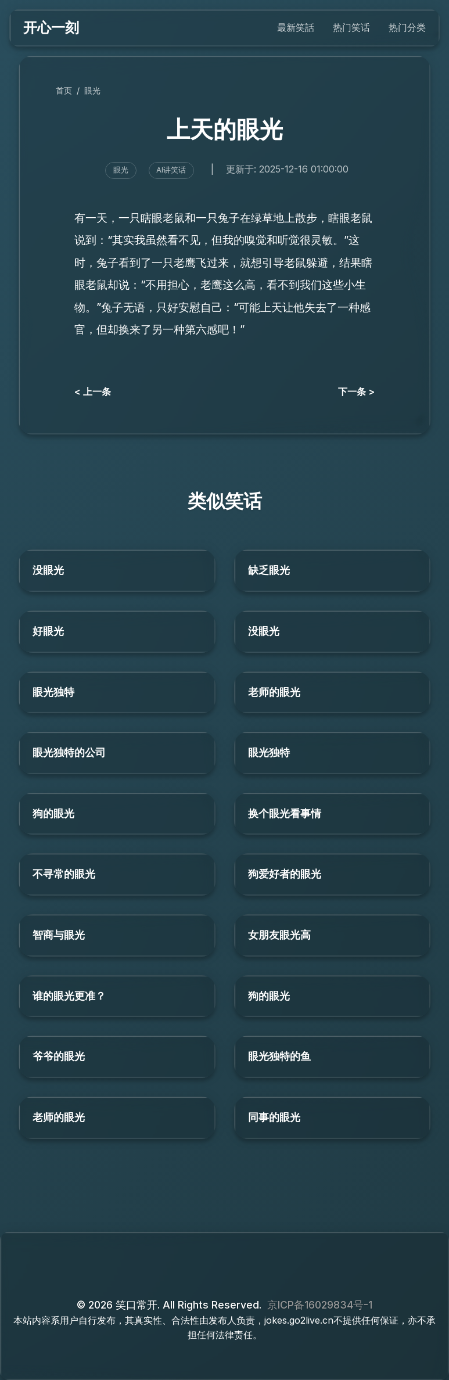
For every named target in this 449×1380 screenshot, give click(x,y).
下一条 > (356, 391)
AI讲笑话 (171, 170)
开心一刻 (51, 27)
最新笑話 (295, 27)
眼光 (92, 90)
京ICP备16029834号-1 (319, 1305)
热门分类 (407, 27)
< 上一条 (92, 391)
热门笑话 (351, 27)
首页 (64, 90)
